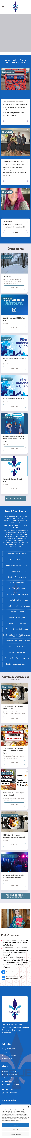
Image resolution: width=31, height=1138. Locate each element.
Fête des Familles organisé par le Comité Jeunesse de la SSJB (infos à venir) (14, 438)
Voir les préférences (15, 1134)
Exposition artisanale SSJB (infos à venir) (14, 319)
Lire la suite (14, 287)
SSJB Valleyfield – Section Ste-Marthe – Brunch (13, 707)
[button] (28, 1106)
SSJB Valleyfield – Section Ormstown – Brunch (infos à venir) (14, 836)
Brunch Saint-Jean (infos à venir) (13, 398)
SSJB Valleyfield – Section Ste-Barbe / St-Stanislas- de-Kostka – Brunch (13, 750)
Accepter (15, 1125)
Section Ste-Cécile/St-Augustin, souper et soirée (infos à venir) (13, 876)
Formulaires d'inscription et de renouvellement (17, 977)
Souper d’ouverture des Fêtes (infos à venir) (14, 359)
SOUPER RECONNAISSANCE (13, 162)
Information (10, 972)
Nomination (7, 222)
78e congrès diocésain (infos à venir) (12, 480)
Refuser (15, 1129)
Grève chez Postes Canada (13, 102)
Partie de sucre (7, 276)
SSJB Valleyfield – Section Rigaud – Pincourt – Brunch (14, 794)
